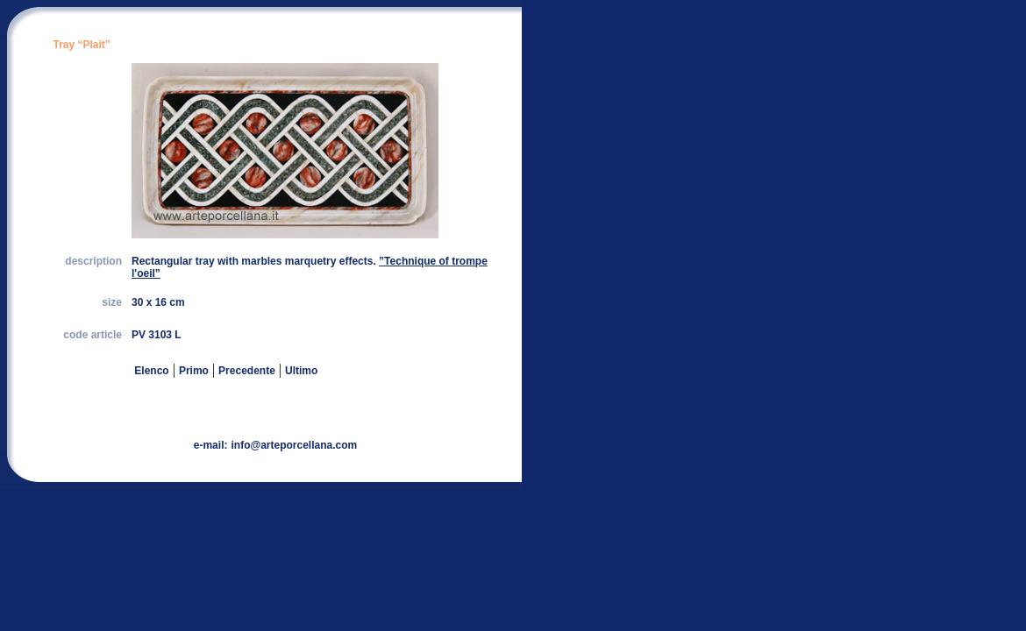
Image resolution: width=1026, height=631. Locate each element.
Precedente (246, 371)
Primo (194, 371)
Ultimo (301, 371)
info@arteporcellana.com (294, 445)
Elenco (150, 371)
